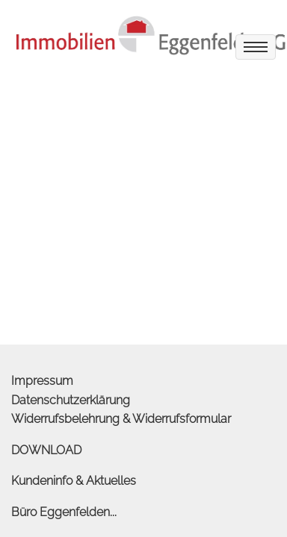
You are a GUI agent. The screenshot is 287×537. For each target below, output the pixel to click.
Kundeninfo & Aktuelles (73, 481)
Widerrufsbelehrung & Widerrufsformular (121, 419)
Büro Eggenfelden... (64, 512)
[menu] (255, 47)
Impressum (42, 381)
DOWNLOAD (46, 450)
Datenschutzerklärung (70, 400)
